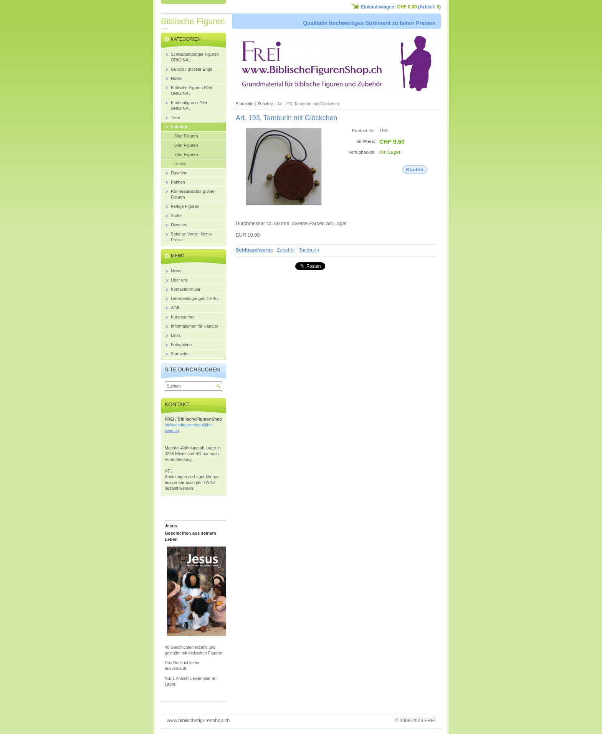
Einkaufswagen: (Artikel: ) (401, 7)
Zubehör (265, 103)
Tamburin (309, 250)
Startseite (244, 103)
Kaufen (414, 169)
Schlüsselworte (254, 250)
